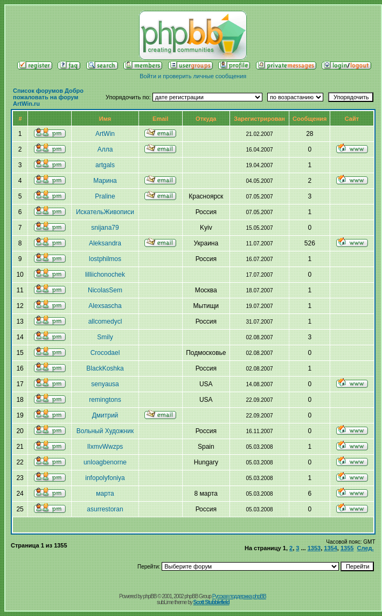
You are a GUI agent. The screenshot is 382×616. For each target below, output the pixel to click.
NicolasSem (105, 290)
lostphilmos (105, 259)
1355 (347, 548)
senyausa (105, 384)
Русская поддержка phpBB (239, 596)
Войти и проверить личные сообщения (193, 76)
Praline (105, 196)
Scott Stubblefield (211, 602)
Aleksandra (105, 243)
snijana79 (105, 227)
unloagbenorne (105, 462)
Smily (105, 337)
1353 (314, 548)
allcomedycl (105, 321)
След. (365, 548)
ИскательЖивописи (105, 212)
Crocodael (105, 353)
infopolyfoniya (104, 478)
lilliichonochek (105, 274)
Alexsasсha (104, 306)
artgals (105, 165)
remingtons (105, 399)
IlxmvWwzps (105, 446)
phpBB (150, 596)
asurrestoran (105, 509)
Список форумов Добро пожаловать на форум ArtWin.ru (48, 97)
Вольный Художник (105, 431)
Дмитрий (105, 415)
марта (105, 493)
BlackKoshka (104, 368)
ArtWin (105, 134)
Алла (105, 149)
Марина (104, 180)
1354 (330, 548)
